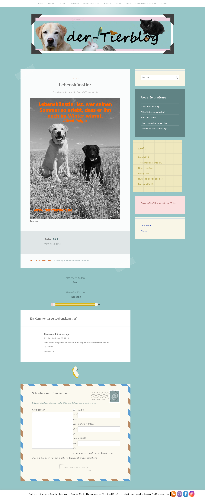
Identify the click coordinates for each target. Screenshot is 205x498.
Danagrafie (143, 173)
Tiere (128, 3)
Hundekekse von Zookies (150, 178)
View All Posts (52, 244)
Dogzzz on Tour (145, 168)
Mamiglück (143, 157)
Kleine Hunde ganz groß (145, 3)
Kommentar (39, 410)
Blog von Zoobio (146, 184)
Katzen (62, 3)
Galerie (164, 3)
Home (40, 3)
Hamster (107, 3)
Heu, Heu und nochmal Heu (154, 123)
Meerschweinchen (91, 3)
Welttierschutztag (150, 106)
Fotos (75, 78)
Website (82, 438)
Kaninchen (74, 3)
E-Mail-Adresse (87, 424)
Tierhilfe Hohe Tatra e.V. (150, 162)
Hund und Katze (148, 117)
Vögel (118, 3)
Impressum (146, 225)
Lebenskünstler (73, 260)
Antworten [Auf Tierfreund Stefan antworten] (49, 351)
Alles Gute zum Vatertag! (153, 112)
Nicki (95, 92)
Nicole (144, 230)
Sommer (85, 260)
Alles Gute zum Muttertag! (154, 128)
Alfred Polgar (59, 260)
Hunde (51, 3)
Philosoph (75, 294)
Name (82, 410)
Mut (75, 280)
